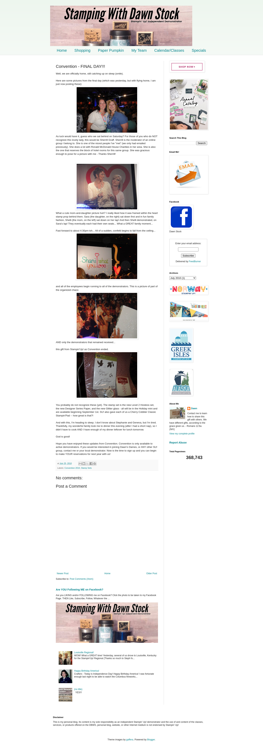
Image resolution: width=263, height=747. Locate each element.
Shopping (82, 50)
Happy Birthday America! (86, 671)
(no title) (78, 689)
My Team (139, 50)
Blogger (151, 739)
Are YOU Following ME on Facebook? (79, 589)
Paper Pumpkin (111, 50)
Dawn (194, 408)
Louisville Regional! (84, 652)
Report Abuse (178, 442)
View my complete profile (182, 433)
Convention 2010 (72, 468)
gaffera (129, 739)
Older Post (151, 573)
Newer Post (62, 573)
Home (62, 50)
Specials (199, 50)
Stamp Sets (86, 468)
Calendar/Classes (169, 50)
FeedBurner (195, 261)
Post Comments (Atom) (81, 579)
